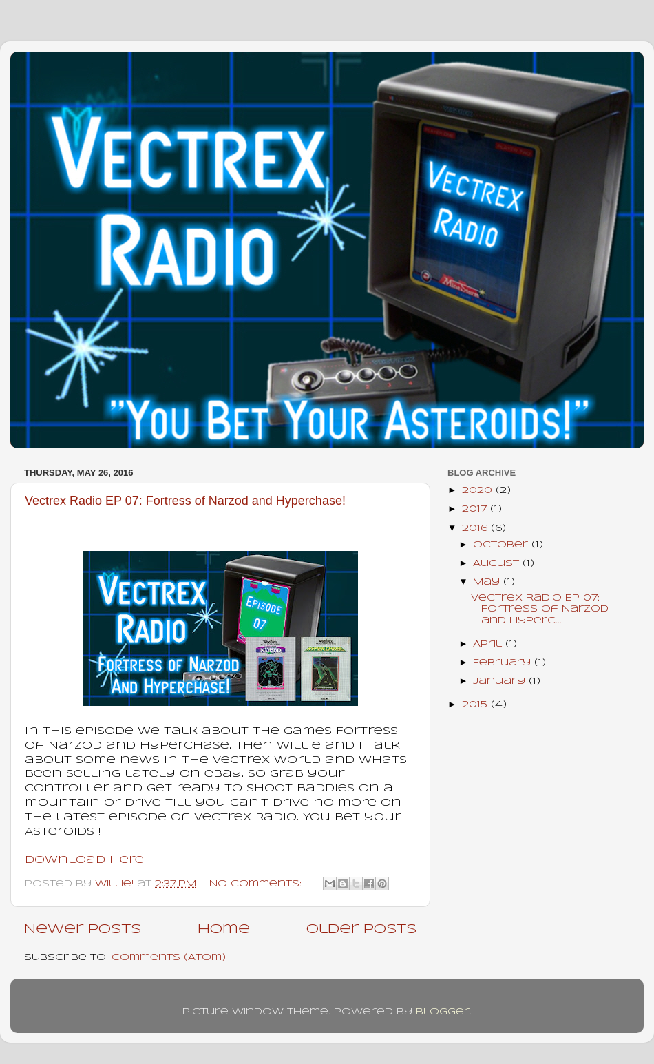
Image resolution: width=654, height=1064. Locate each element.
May (488, 582)
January (501, 681)
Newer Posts (82, 930)
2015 (476, 704)
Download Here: (85, 860)
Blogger (443, 1012)
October (502, 545)
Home (224, 930)
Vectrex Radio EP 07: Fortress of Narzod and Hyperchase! (185, 501)
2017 (476, 509)
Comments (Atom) (169, 957)
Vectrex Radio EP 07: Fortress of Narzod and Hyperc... (540, 609)
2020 (479, 490)
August (498, 563)
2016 (476, 528)
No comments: (257, 883)
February (503, 662)
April (489, 644)
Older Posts (361, 930)
